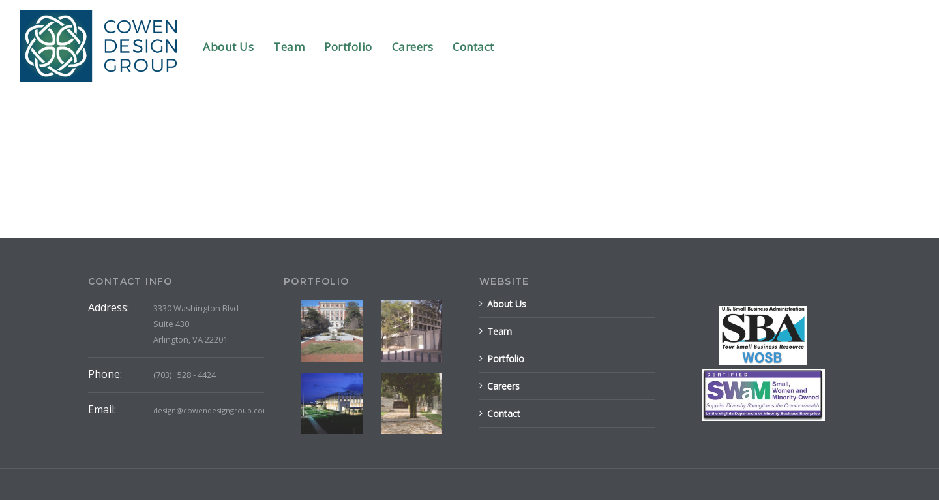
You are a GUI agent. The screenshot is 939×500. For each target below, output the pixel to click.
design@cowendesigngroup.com (211, 410)
